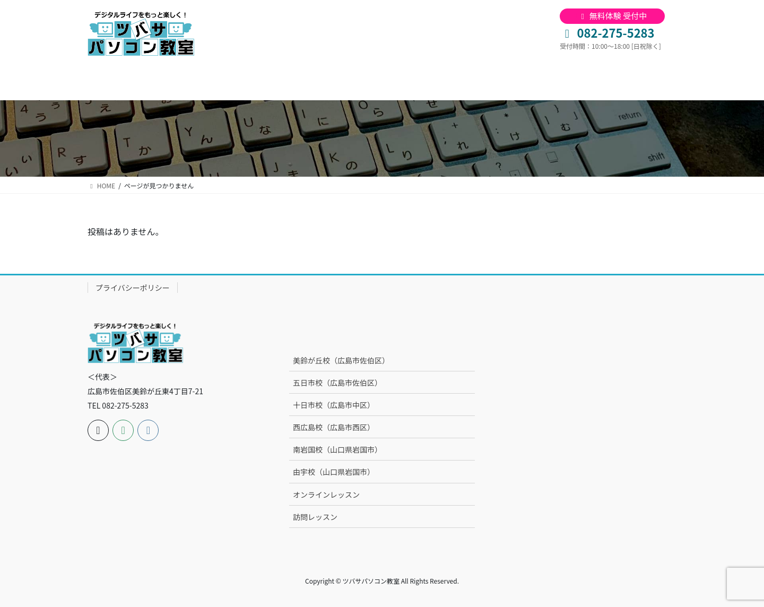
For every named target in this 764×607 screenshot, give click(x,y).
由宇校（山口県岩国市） (334, 471)
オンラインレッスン (326, 494)
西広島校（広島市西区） (334, 427)
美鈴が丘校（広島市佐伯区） (341, 360)
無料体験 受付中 (612, 15)
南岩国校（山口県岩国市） (337, 449)
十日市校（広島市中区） (334, 405)
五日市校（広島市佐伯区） (337, 382)
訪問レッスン (315, 516)
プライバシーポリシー (133, 287)
